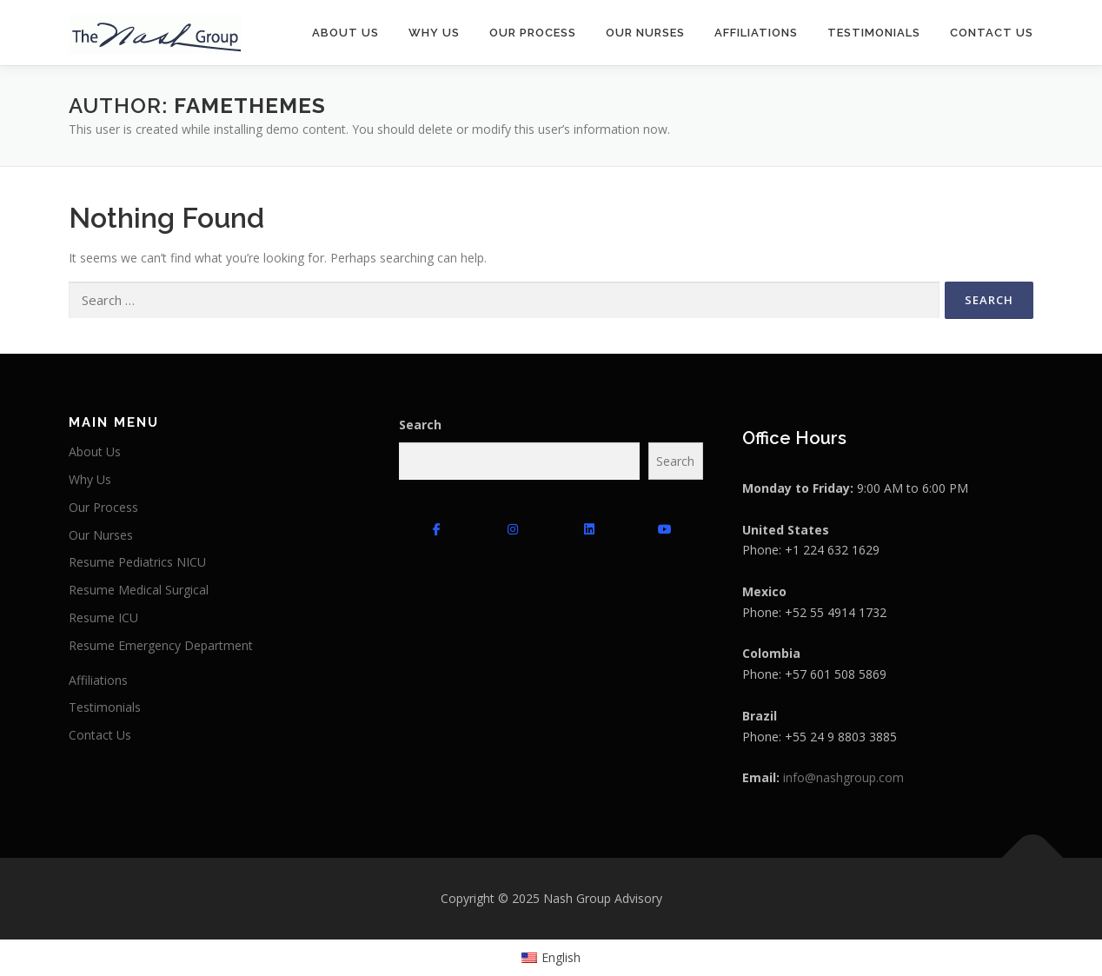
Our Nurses (645, 32)
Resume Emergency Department (161, 645)
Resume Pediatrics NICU (137, 562)
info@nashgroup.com (843, 777)
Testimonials (873, 32)
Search (420, 424)
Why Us (434, 32)
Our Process (532, 32)
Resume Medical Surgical (139, 589)
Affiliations (756, 32)
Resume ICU (103, 617)
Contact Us (991, 32)
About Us (345, 32)
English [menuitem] (561, 957)
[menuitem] (551, 957)
